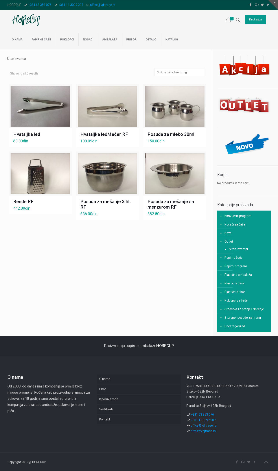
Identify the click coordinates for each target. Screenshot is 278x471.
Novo (228, 233)
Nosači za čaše (235, 224)
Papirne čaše (234, 257)
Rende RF (23, 201)
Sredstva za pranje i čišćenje (244, 309)
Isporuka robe (108, 399)
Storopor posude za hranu (243, 317)
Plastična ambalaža (238, 274)
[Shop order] (180, 72)
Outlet (229, 241)
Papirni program (236, 266)
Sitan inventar (238, 249)
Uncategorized (235, 326)
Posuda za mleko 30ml (170, 134)
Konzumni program (238, 216)
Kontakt (104, 419)
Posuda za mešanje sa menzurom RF (170, 204)
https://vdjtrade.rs (203, 431)
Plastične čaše (235, 283)
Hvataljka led (26, 134)
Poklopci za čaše (236, 300)
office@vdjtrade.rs (102, 5)
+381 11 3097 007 (70, 5)
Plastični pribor (235, 292)
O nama (104, 379)
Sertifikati (106, 409)
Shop (103, 389)
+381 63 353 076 (39, 5)
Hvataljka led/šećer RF (104, 134)
